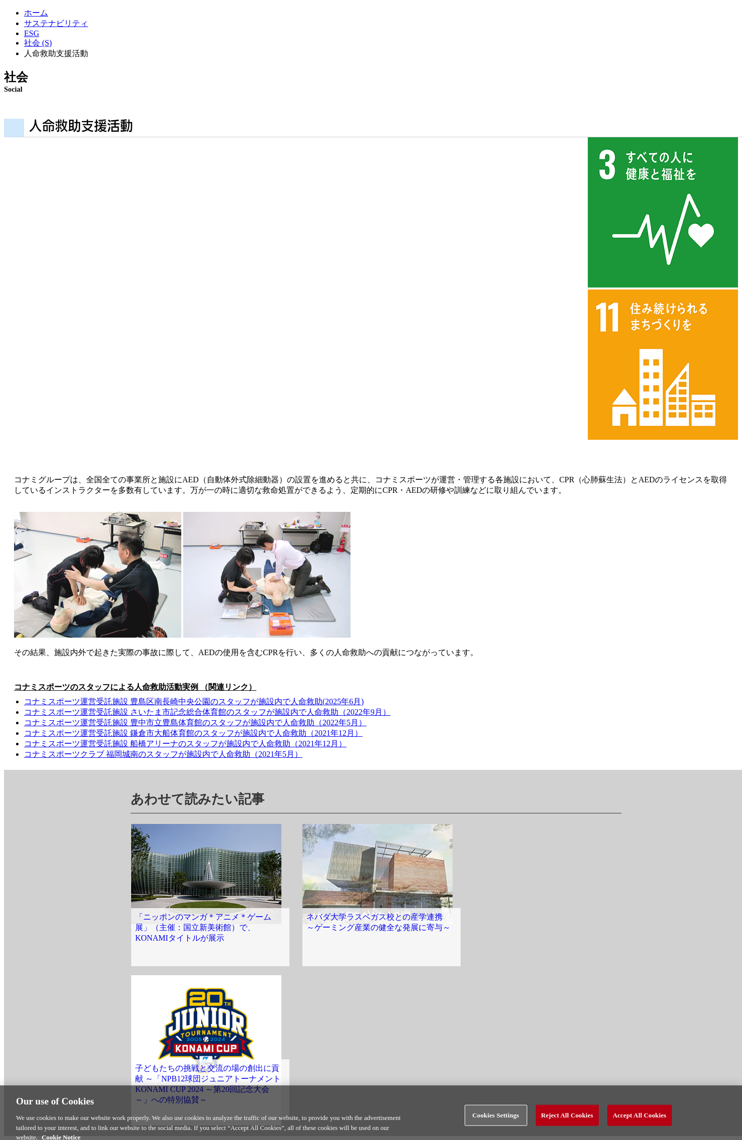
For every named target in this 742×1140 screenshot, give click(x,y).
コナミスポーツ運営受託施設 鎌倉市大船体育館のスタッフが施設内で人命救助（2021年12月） (193, 733)
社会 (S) (38, 43)
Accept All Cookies (639, 1118)
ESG (31, 33)
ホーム (36, 13)
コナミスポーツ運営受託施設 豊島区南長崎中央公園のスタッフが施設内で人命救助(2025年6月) (194, 701)
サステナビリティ (56, 23)
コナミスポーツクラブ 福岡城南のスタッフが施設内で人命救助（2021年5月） (163, 754)
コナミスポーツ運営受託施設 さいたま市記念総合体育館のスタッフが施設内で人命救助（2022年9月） (207, 712)
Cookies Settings (495, 1118)
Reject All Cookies (567, 1118)
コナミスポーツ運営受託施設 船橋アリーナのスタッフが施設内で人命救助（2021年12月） (185, 743)
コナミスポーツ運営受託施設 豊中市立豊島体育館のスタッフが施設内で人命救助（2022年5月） (195, 722)
